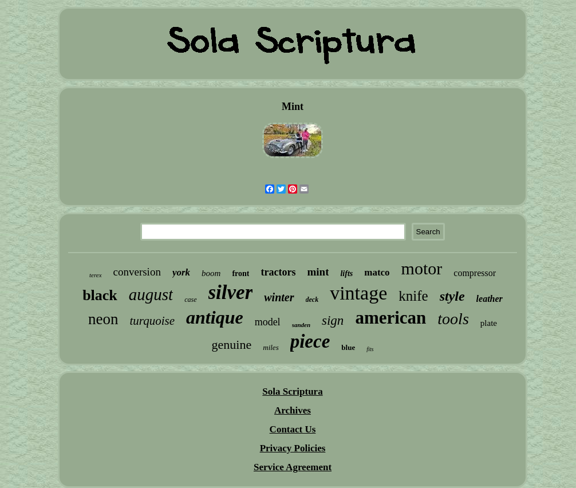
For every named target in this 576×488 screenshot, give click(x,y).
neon (103, 319)
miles (270, 347)
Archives (292, 410)
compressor (474, 273)
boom (211, 273)
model (268, 322)
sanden (301, 324)
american (390, 318)
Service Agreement (293, 467)
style (452, 296)
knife (413, 296)
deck (312, 300)
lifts (346, 273)
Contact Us (293, 429)
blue (348, 347)
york (181, 272)
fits (369, 349)
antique (214, 317)
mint (318, 272)
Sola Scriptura (292, 391)
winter (279, 297)
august (151, 294)
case (190, 300)
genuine (232, 344)
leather (489, 299)
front (240, 273)
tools (452, 319)
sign (333, 320)
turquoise (152, 321)
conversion (137, 272)
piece (310, 341)
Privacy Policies (293, 448)
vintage (358, 293)
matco (376, 272)
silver (230, 292)
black (99, 295)
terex (95, 274)
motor (422, 268)
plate (488, 323)
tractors (278, 272)
